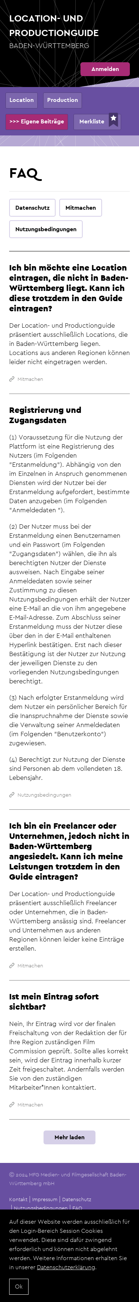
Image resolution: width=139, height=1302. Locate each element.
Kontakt (18, 1199)
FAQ (77, 1208)
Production (62, 100)
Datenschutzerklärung (66, 1271)
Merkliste (91, 121)
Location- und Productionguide (69, 31)
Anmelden (105, 69)
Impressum (44, 1199)
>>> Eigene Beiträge (37, 121)
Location (22, 100)
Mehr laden (69, 1137)
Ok (19, 1290)
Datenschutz (76, 1199)
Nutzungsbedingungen (41, 1208)
